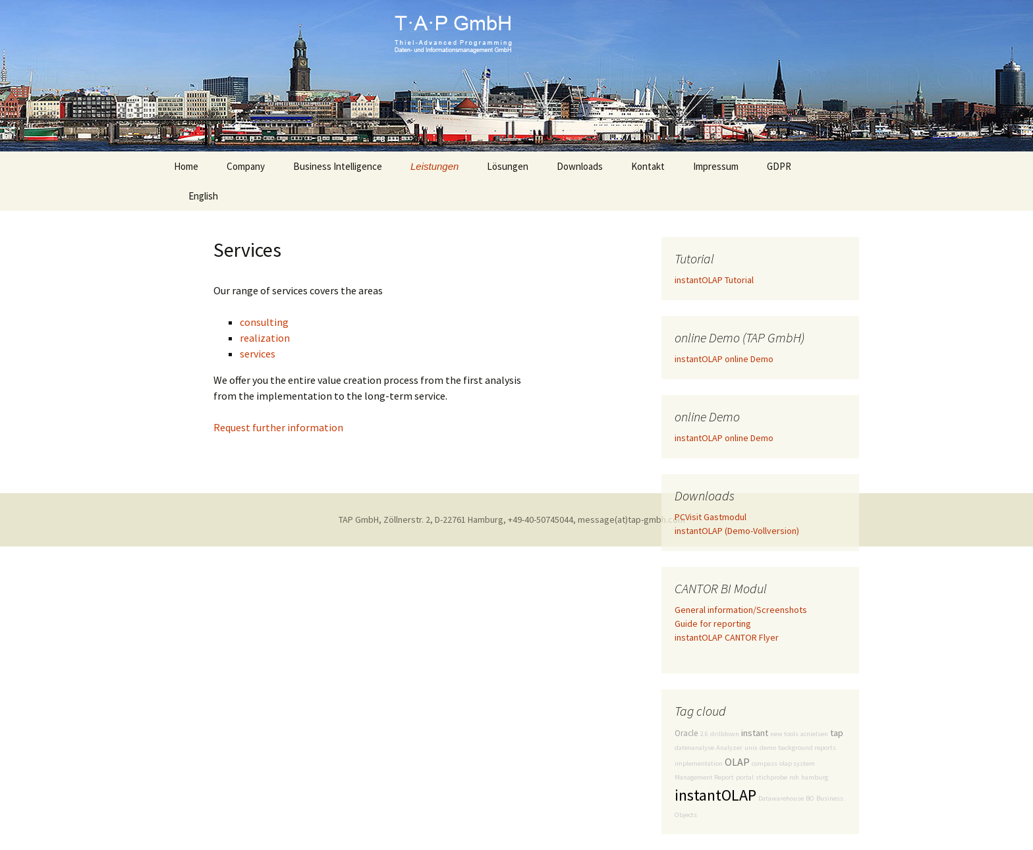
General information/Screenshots (741, 610)
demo (768, 747)
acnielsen (814, 734)
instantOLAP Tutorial (714, 280)
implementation (699, 763)
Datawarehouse (781, 798)
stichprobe (771, 777)
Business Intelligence (337, 166)
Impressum (716, 166)
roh (794, 777)
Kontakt (648, 166)
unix (751, 747)
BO (810, 798)
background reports (807, 747)
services (257, 353)
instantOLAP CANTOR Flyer (727, 637)
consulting (264, 322)
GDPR (779, 166)
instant (754, 733)
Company (246, 166)
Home (186, 166)
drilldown (724, 734)
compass (764, 763)
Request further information (278, 427)
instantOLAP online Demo (724, 359)
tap (836, 733)
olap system (797, 763)
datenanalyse (694, 747)
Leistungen (434, 166)
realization (265, 337)
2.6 (704, 734)
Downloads (580, 166)
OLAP (737, 761)
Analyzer (729, 747)
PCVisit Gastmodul (710, 517)
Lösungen (507, 166)
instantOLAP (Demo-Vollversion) (737, 531)
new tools (784, 734)
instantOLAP (715, 795)
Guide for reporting (713, 623)
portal (745, 777)
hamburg (814, 777)
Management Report (704, 777)
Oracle (686, 733)
